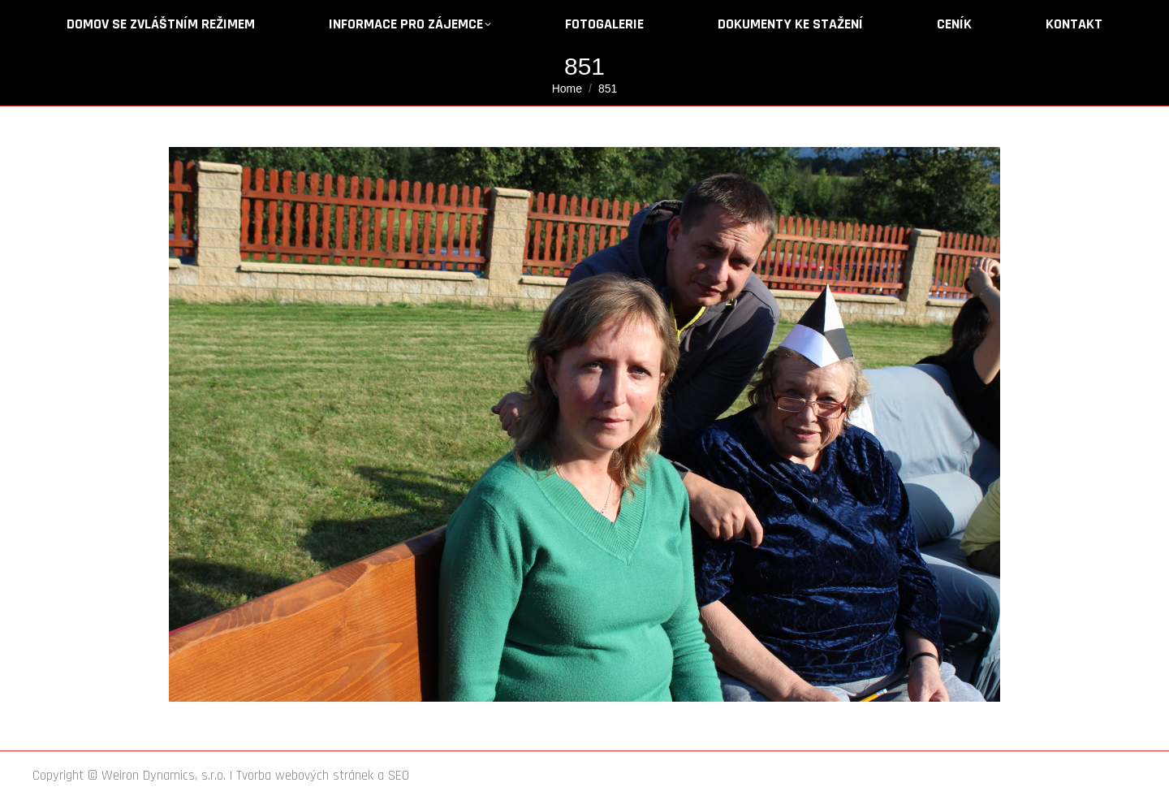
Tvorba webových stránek (304, 776)
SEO (398, 776)
